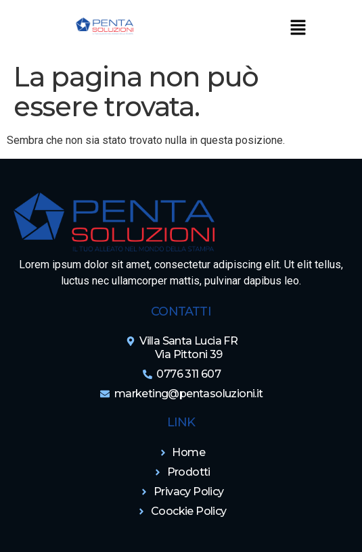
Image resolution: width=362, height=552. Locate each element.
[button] (297, 28)
